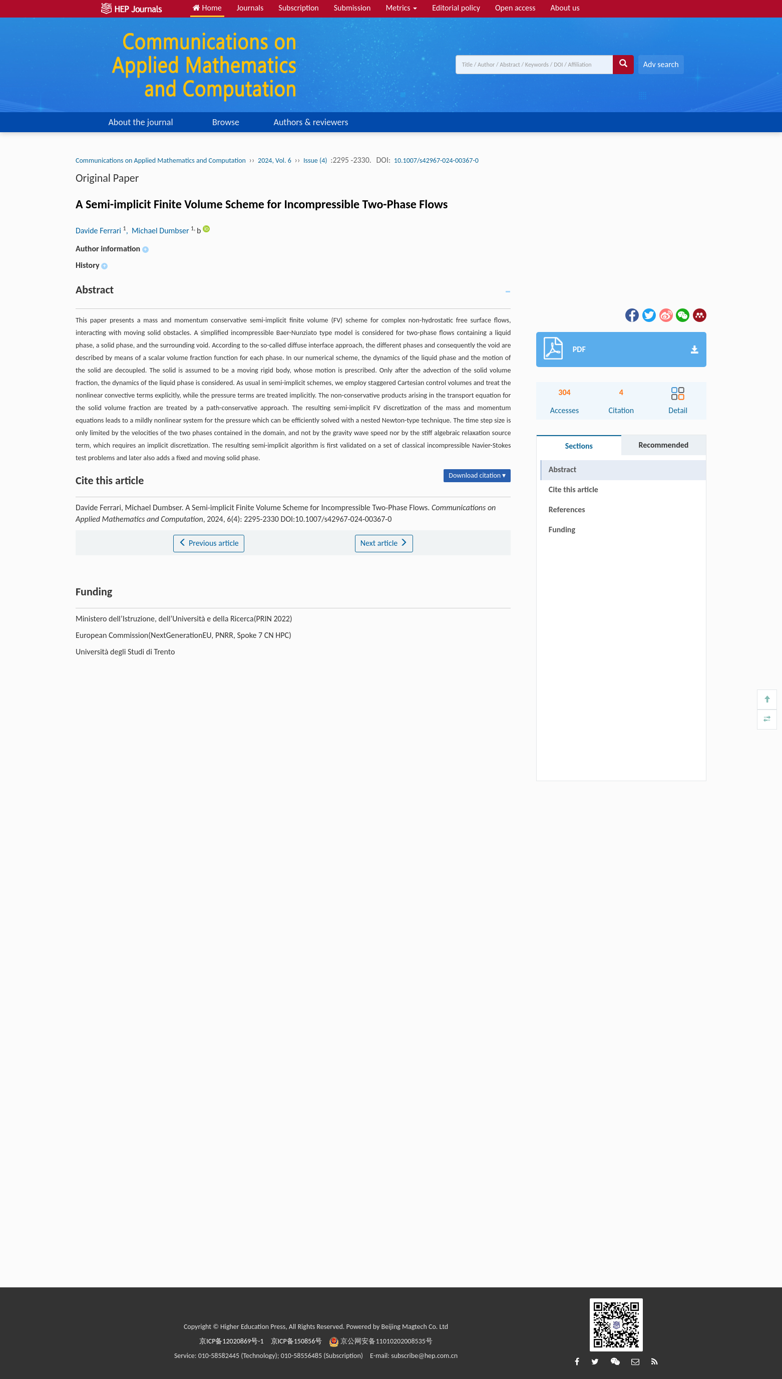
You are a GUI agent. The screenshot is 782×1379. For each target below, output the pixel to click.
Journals (250, 8)
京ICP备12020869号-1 (231, 1341)
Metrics (401, 8)
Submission (352, 8)
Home (207, 8)
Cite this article (573, 489)
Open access (515, 8)
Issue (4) (315, 160)
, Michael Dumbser (158, 230)
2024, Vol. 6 (274, 160)
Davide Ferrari (99, 230)
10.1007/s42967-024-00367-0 (436, 160)
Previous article (208, 543)
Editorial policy (456, 8)
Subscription (298, 8)
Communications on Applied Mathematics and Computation (161, 160)
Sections (579, 446)
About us (565, 8)
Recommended (663, 445)
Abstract (562, 469)
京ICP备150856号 (296, 1341)
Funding (562, 529)
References (567, 509)
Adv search (661, 64)
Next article (384, 543)
